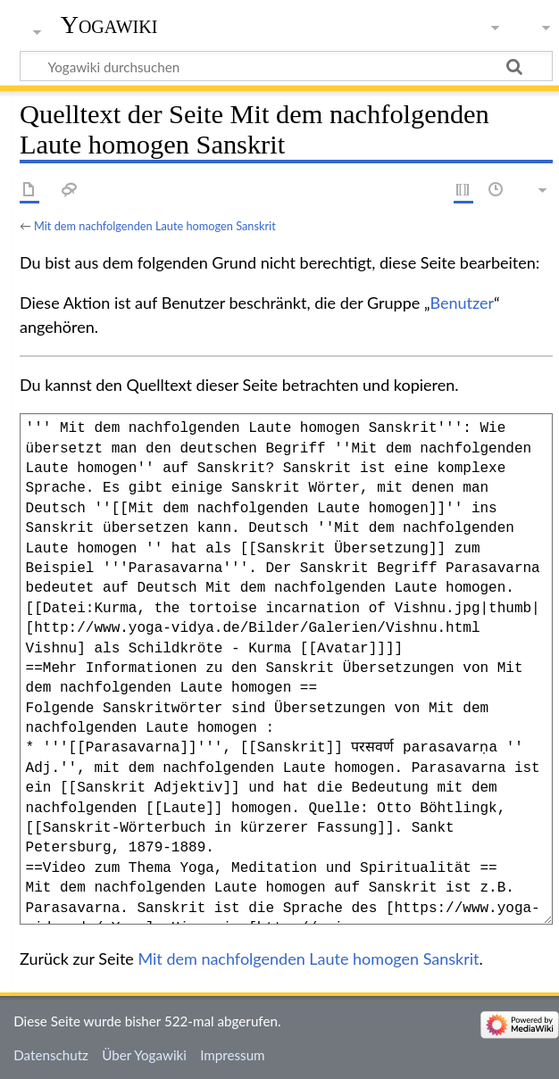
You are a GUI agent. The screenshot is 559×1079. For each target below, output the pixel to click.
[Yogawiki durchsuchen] (286, 66)
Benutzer (462, 302)
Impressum (232, 1055)
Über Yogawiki (144, 1055)
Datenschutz (50, 1055)
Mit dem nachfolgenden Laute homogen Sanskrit (155, 226)
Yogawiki (109, 24)
